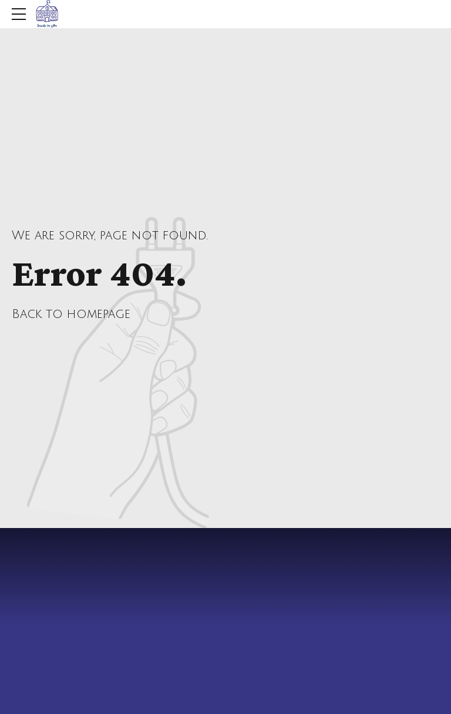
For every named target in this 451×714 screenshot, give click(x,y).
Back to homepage (71, 314)
